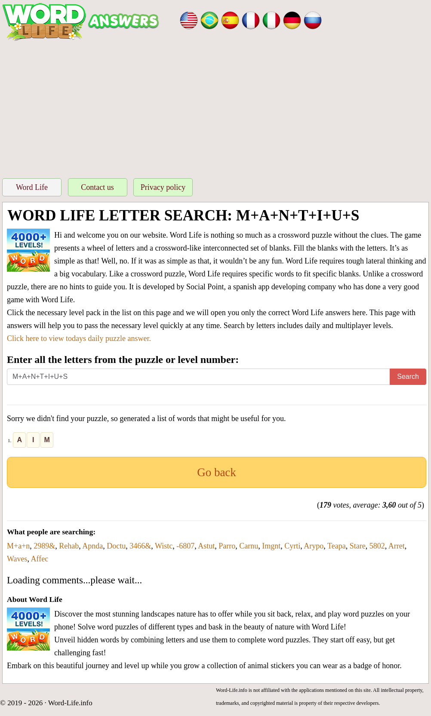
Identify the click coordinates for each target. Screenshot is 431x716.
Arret (396, 546)
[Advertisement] (215, 107)
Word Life (32, 187)
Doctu (116, 546)
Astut (206, 546)
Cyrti (292, 546)
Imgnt (271, 546)
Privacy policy (163, 187)
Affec (40, 559)
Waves (17, 559)
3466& (140, 546)
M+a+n (18, 546)
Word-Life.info (70, 703)
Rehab (69, 546)
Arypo (313, 546)
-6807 (185, 546)
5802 (377, 546)
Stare (358, 546)
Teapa (336, 546)
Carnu (248, 546)
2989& (44, 546)
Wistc (163, 546)
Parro (227, 546)
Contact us (97, 187)
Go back (216, 472)
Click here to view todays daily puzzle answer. (79, 338)
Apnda (92, 546)
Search (408, 376)
